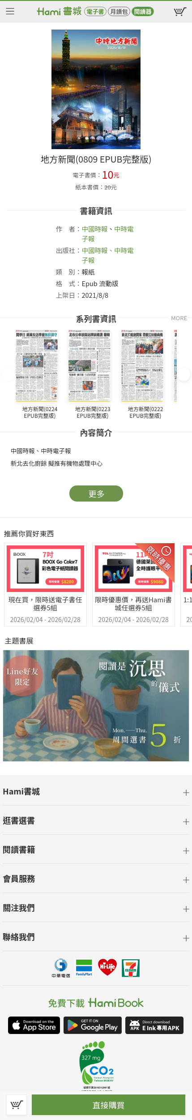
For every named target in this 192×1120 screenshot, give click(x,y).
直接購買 (109, 1105)
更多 (97, 493)
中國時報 (95, 228)
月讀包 (119, 11)
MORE (179, 318)
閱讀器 (142, 11)
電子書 (95, 11)
